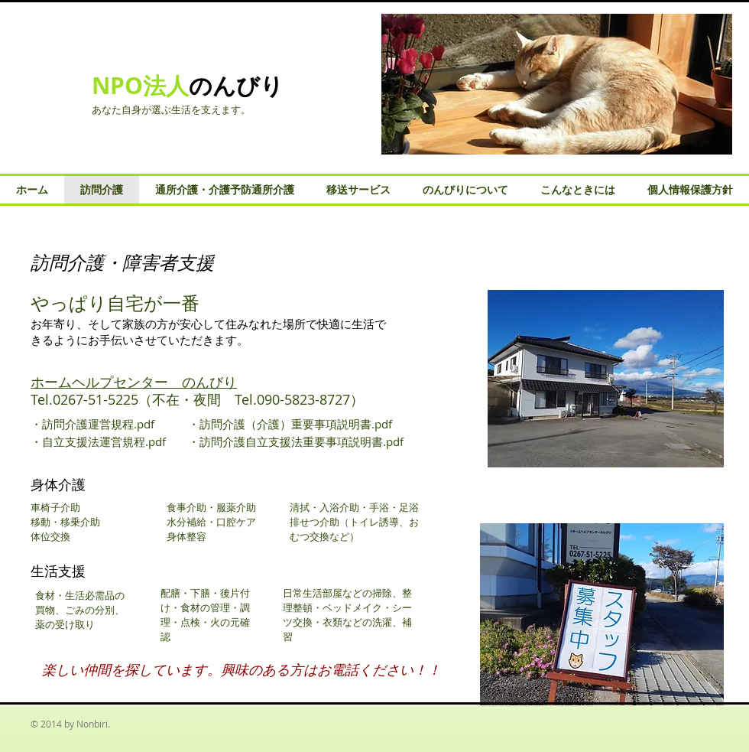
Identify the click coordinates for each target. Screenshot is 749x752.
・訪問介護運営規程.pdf (92, 423)
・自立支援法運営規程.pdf (98, 441)
